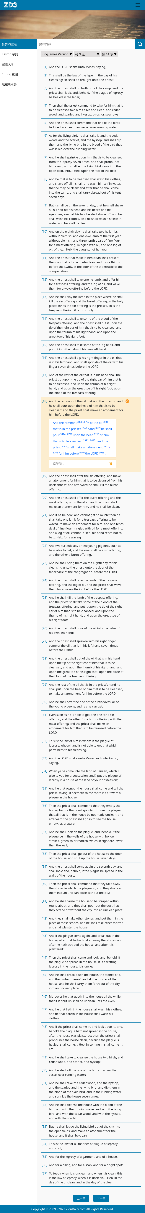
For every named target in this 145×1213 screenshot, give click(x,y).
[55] (44, 1157)
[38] (44, 854)
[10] (44, 232)
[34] (44, 771)
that (56, 429)
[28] (44, 658)
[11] (44, 258)
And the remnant (65, 423)
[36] (44, 806)
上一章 (81, 1198)
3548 (84, 428)
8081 (105, 421)
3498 (79, 421)
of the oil (96, 423)
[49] (44, 1057)
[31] (44, 715)
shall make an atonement (85, 447)
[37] (44, 832)
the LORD (91, 453)
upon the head (83, 435)
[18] (44, 401)
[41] (44, 901)
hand (91, 429)
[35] (44, 788)
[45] (44, 975)
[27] (44, 641)
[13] (44, 297)
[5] (45, 123)
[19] (44, 476)
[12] (44, 279)
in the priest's (71, 429)
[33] (44, 758)
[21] (44, 515)
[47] (44, 1009)
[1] (45, 67)
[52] (44, 1105)
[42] (44, 918)
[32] (44, 741)
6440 (81, 452)
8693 (92, 440)
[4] (45, 105)
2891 (85, 440)
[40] (44, 884)
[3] (45, 88)
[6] (45, 136)
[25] (44, 598)
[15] (44, 345)
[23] (44, 563)
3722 (105, 446)
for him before (68, 453)
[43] (44, 936)
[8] (45, 179)
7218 (96, 434)
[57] (44, 1173)
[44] (44, 957)
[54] (44, 1144)
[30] (44, 702)
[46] (44, 996)
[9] (45, 205)
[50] (44, 1070)
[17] (44, 375)
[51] (44, 1083)
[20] (44, 498)
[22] (44, 546)
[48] (44, 1027)
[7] (45, 157)
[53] (44, 1126)
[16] (44, 358)
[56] (44, 1165)
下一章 (101, 1198)
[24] (44, 580)
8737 (86, 421)
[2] (45, 75)
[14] (44, 319)
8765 (55, 452)
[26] (44, 628)
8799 (69, 434)
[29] (44, 685)
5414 (62, 434)
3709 (97, 428)
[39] (44, 866)
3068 (101, 452)
